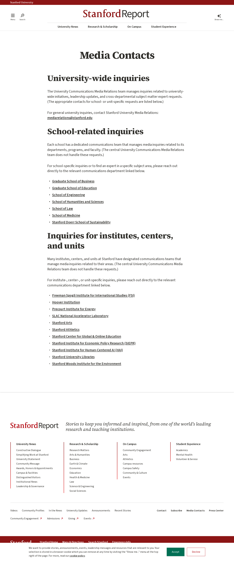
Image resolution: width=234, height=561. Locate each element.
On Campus (134, 27)
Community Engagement (137, 450)
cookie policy (77, 556)
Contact (161, 510)
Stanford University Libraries (73, 356)
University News (68, 27)
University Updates (76, 510)
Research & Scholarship (103, 27)
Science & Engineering (82, 486)
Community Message (27, 464)
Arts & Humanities (80, 455)
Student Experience (163, 27)
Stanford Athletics (65, 329)
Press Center (216, 510)
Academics (182, 450)
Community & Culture (135, 473)
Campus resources (133, 464)
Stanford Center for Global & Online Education (86, 336)
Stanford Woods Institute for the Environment (86, 363)
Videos (14, 510)
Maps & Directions (73, 542)
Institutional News (26, 482)
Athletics (128, 459)
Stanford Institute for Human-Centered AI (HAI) (87, 350)
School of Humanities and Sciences (78, 201)
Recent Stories (123, 510)
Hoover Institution (66, 302)
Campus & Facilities (27, 473)
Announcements (101, 510)
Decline (196, 552)
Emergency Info (121, 542)
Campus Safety (131, 468)
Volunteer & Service (187, 459)
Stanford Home (49, 542)
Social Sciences (78, 491)
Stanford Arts (62, 322)
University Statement (28, 459)
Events (126, 477)
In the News (55, 510)
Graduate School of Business (73, 181)
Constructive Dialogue (28, 450)
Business (74, 459)
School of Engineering (68, 194)
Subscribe (176, 510)
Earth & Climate (78, 464)
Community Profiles (33, 510)
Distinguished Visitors (28, 477)
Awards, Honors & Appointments (34, 468)
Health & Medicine (80, 477)
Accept (175, 552)
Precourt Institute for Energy (74, 309)
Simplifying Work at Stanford (32, 455)
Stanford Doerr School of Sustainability (81, 222)
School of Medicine (66, 215)
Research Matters (79, 450)
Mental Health (184, 455)
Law (72, 482)
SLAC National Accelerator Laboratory (80, 315)
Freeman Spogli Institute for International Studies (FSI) (93, 295)
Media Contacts (196, 510)
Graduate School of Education (74, 188)
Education (75, 473)
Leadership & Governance (30, 486)
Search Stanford (98, 542)
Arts (125, 455)
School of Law (62, 208)
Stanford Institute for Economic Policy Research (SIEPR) (94, 343)
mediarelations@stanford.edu (69, 117)
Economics (76, 468)
